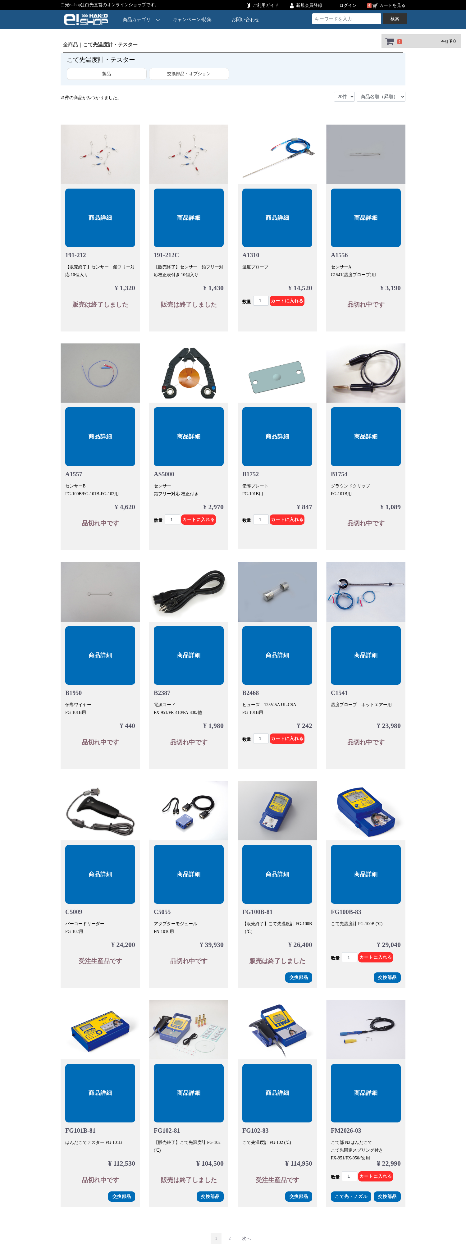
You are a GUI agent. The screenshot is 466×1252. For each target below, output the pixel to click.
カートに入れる (287, 301)
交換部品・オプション (189, 73)
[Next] (246, 1238)
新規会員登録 (309, 5)
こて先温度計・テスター (110, 44)
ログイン (348, 5)
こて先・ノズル (351, 1196)
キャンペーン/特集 (192, 19)
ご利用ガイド (266, 5)
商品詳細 (100, 218)
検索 (395, 18)
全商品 (70, 44)
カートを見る (392, 5)
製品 (106, 73)
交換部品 (299, 977)
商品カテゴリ (141, 19)
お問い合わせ (245, 19)
